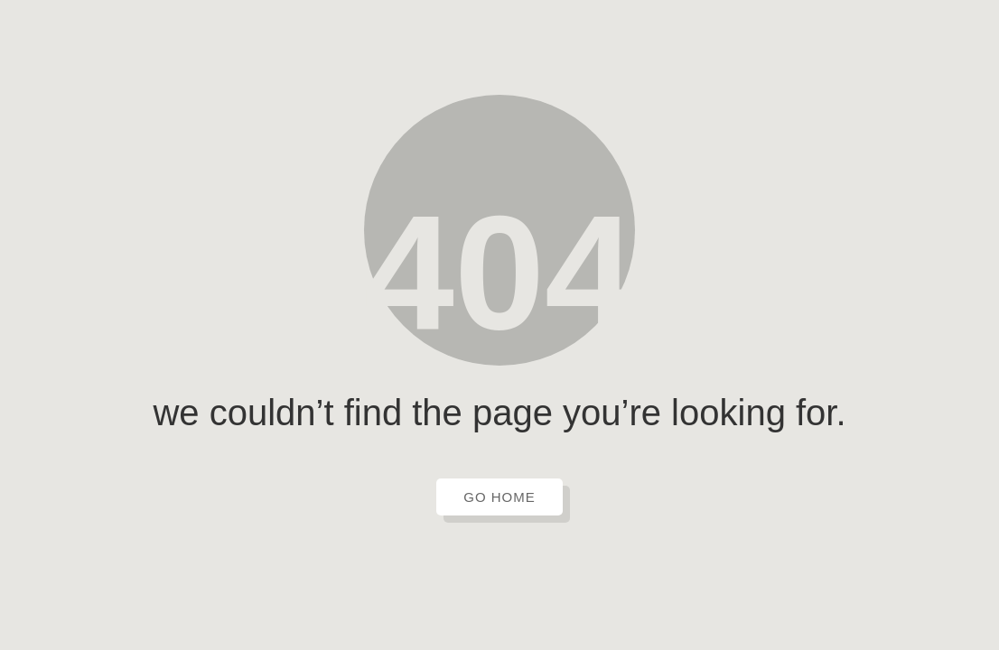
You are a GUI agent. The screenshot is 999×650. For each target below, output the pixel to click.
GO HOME (499, 497)
